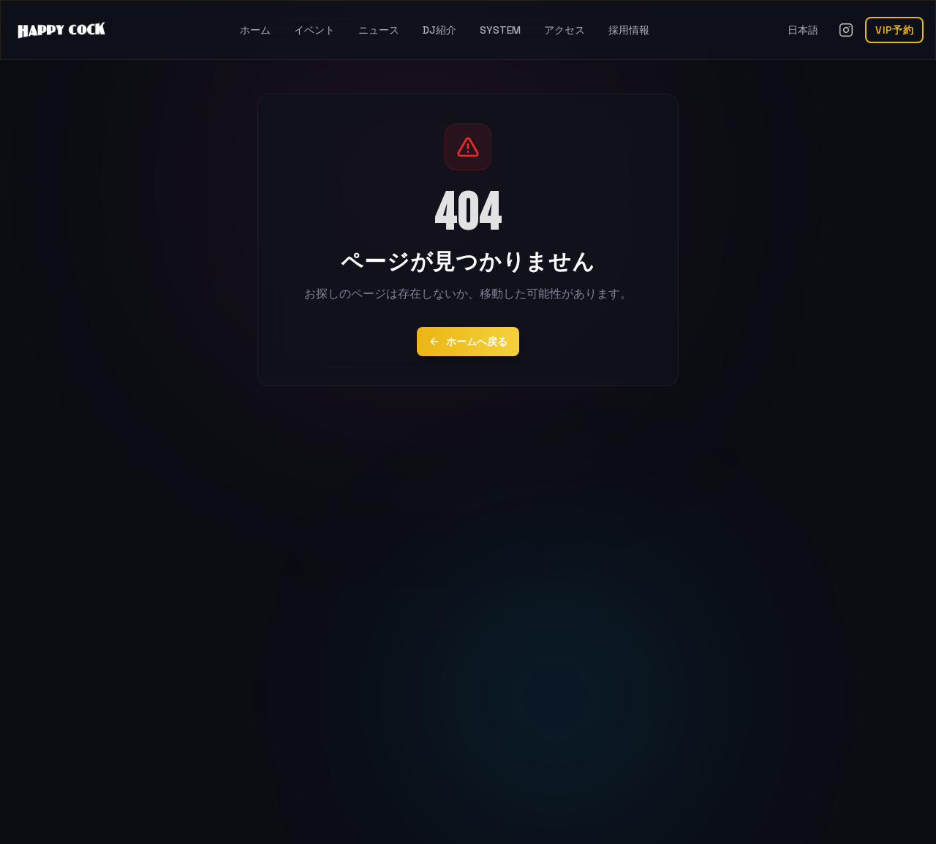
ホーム (255, 30)
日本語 (803, 30)
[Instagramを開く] (846, 30)
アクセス (564, 30)
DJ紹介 (439, 30)
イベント (314, 30)
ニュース (378, 30)
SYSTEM (500, 30)
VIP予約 (894, 30)
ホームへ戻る (468, 341)
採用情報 (628, 30)
